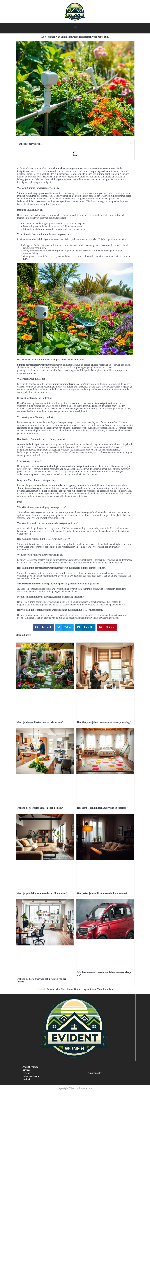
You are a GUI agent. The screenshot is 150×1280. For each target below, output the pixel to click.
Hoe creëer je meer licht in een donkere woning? (102, 893)
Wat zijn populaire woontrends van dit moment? (42, 893)
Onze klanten (95, 1073)
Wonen (40, 989)
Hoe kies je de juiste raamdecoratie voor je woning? (104, 722)
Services (26, 1070)
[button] (75, 27)
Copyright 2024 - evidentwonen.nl (75, 1088)
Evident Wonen (30, 1067)
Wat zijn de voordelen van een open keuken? (40, 808)
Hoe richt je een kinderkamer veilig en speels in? (102, 808)
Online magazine (30, 1076)
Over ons (26, 1073)
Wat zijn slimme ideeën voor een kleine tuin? (40, 722)
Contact (26, 1079)
